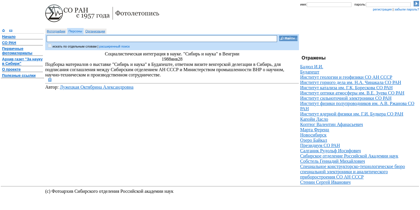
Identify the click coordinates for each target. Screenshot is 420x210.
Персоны (75, 31)
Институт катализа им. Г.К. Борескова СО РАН (346, 87)
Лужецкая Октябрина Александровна (97, 87)
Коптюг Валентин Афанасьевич (331, 124)
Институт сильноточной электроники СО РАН (345, 98)
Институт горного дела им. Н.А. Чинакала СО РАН (350, 82)
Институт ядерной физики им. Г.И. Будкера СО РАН (351, 113)
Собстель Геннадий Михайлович (332, 161)
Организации (95, 31)
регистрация (382, 9)
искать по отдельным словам (74, 46)
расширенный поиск (114, 46)
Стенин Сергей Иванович (325, 182)
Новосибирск (313, 134)
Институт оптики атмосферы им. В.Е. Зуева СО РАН (352, 92)
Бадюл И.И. (311, 66)
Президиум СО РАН (320, 145)
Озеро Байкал (313, 140)
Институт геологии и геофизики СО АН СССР (346, 77)
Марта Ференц (314, 129)
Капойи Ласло (314, 119)
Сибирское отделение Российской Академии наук (349, 155)
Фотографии (56, 31)
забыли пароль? (406, 9)
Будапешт (309, 71)
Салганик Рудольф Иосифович (330, 150)
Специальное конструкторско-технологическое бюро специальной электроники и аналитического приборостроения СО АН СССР (352, 171)
